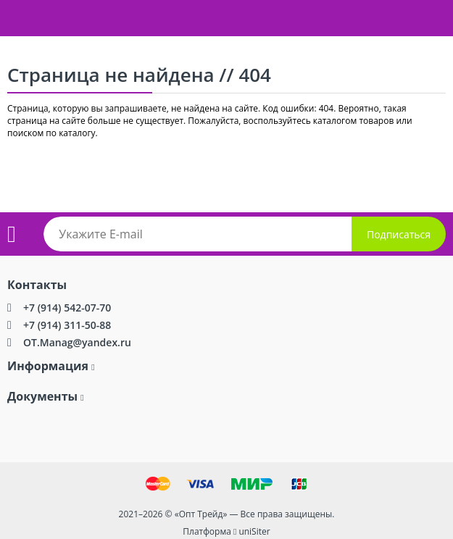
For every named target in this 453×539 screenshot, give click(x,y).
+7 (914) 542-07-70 (67, 307)
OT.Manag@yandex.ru (77, 342)
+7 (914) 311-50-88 (67, 325)
